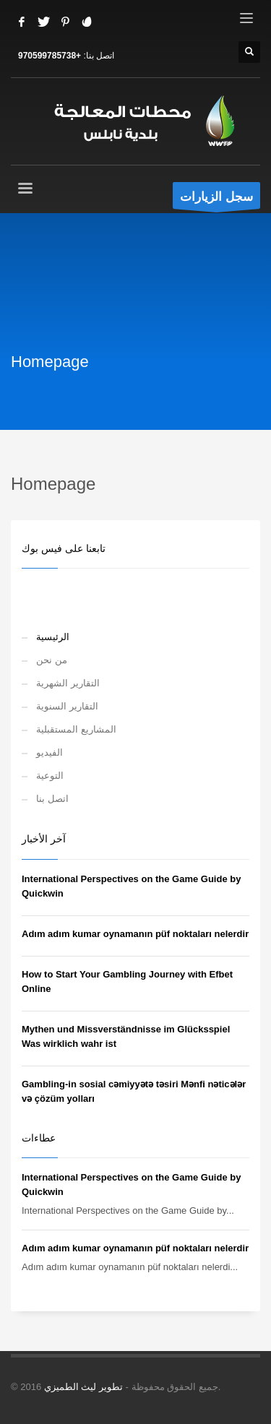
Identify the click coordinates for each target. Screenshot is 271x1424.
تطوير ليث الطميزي (83, 1386)
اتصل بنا (52, 798)
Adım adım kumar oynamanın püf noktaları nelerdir (135, 933)
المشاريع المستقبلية (76, 729)
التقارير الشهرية (68, 683)
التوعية (50, 775)
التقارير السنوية (67, 706)
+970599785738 (49, 56)
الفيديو (49, 752)
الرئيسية (52, 636)
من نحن (51, 660)
